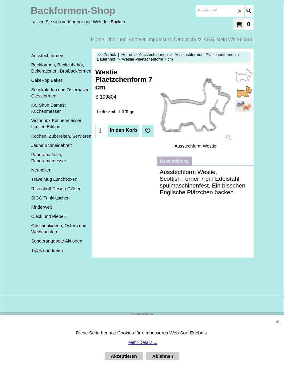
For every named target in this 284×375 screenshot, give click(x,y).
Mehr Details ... (142, 342)
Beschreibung (174, 161)
